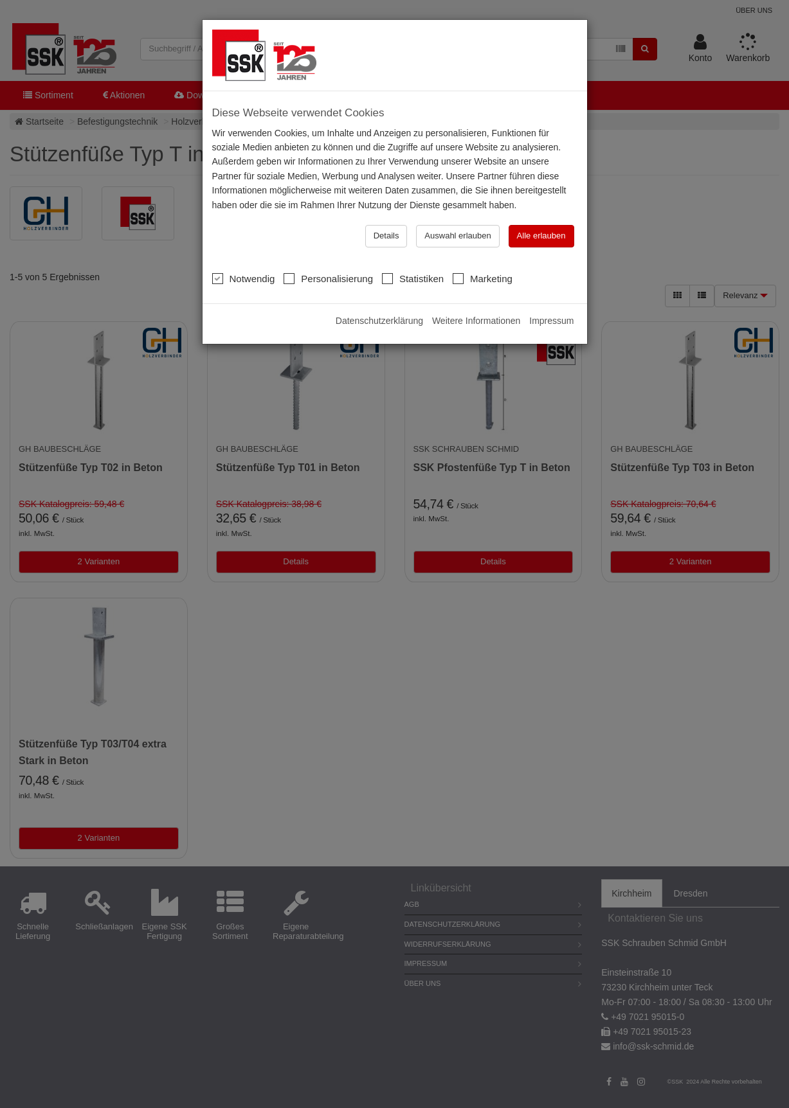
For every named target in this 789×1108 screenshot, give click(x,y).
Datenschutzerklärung (379, 321)
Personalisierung (328, 278)
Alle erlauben (541, 235)
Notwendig (243, 278)
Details (386, 235)
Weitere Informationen (476, 321)
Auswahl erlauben (457, 235)
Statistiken (413, 278)
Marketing (482, 278)
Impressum (551, 321)
